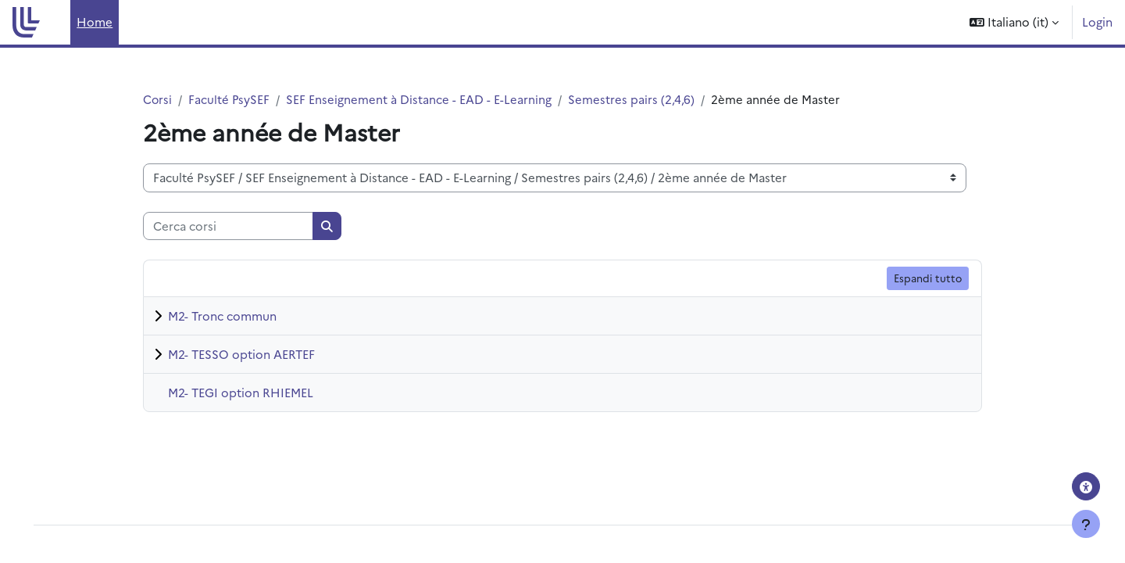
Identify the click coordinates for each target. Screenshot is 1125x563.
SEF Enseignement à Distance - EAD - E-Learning (420, 99)
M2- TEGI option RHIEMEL (240, 392)
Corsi (158, 99)
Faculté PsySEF (230, 99)
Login (1097, 21)
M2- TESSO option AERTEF (241, 354)
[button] (1014, 22)
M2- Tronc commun (222, 315)
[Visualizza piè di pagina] (1086, 524)
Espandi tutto (928, 278)
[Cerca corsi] (228, 226)
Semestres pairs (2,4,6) (633, 99)
